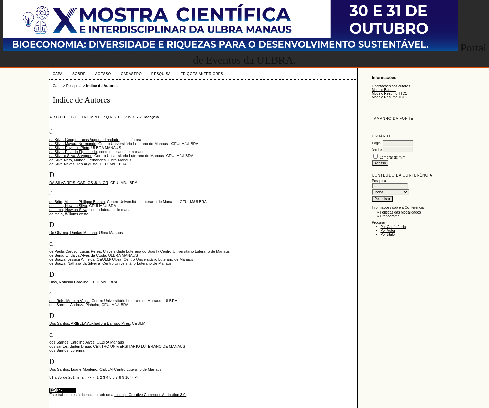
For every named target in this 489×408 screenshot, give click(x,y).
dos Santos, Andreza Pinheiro (74, 305)
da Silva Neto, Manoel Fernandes (77, 160)
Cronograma (390, 216)
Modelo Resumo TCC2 (390, 97)
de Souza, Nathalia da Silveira (74, 263)
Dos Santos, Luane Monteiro (73, 369)
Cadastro (131, 74)
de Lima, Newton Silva (68, 206)
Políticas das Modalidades (400, 212)
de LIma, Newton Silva (68, 210)
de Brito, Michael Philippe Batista (77, 202)
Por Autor (387, 231)
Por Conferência (393, 227)
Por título (387, 234)
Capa (58, 74)
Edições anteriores (202, 74)
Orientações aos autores (391, 86)
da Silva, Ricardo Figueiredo (73, 152)
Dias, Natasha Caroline (68, 282)
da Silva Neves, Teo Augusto (73, 164)
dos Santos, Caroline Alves (72, 342)
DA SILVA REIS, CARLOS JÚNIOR (78, 183)
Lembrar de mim (392, 157)
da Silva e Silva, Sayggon (70, 156)
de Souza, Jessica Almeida (72, 259)
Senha (377, 149)
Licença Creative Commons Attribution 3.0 (150, 395)
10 (127, 377)
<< (90, 377)
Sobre (79, 74)
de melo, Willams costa (68, 214)
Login (376, 143)
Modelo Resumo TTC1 (389, 93)
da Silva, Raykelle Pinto (69, 148)
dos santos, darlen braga (70, 346)
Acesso (103, 74)
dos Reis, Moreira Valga (69, 301)
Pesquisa (161, 74)
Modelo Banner (383, 90)
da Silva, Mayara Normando (72, 144)
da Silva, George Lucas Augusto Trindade (84, 139)
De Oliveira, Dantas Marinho (73, 232)
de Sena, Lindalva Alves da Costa (77, 255)
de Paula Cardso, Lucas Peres (75, 251)
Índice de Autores (101, 86)
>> (136, 377)
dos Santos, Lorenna (66, 350)
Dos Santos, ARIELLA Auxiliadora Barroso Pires (89, 323)
